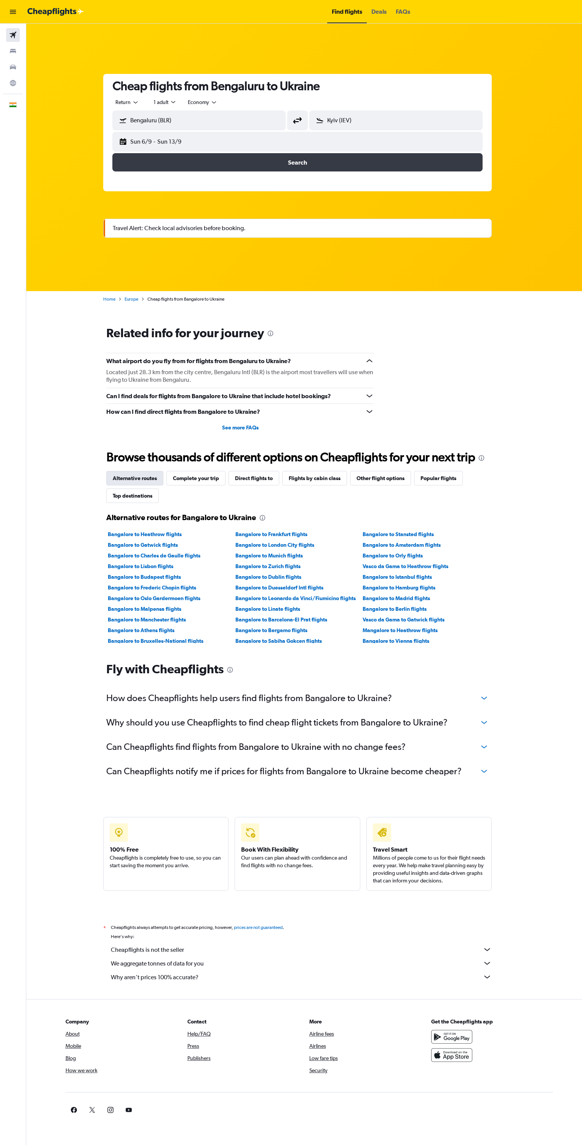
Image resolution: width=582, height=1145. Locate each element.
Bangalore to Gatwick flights (150, 545)
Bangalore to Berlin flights (401, 609)
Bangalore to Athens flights (148, 630)
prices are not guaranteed (265, 927)
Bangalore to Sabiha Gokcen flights (285, 641)
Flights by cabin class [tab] (321, 478)
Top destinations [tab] (139, 496)
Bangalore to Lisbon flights (147, 566)
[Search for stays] (13, 51)
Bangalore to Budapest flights (151, 577)
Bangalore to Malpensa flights (151, 609)
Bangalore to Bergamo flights (278, 630)
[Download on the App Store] (459, 1055)
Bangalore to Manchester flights (154, 620)
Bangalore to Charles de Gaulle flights (161, 555)
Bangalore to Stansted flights (405, 534)
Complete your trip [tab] (203, 478)
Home (116, 299)
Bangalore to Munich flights (275, 555)
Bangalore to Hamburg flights (405, 588)
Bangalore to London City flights (281, 545)
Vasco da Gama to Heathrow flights (412, 566)
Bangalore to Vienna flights (402, 641)
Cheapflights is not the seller (308, 949)
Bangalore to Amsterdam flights (408, 545)
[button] (13, 11)
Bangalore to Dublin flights (275, 577)
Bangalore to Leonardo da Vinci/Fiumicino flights (302, 598)
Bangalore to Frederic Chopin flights (159, 588)
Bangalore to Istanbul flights (404, 577)
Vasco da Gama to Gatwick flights (410, 620)
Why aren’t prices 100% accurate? (308, 977)
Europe (138, 299)
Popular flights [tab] (445, 478)
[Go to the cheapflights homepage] (55, 12)
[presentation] (277, 333)
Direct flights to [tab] (261, 478)
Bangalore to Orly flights (399, 555)
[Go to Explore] (13, 83)
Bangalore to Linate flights (274, 609)
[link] (447, 1110)
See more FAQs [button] (247, 427)
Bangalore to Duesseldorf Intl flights (286, 588)
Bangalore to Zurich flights (274, 566)
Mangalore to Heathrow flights (406, 630)
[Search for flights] (13, 35)
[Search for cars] (13, 67)
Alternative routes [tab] (142, 478)
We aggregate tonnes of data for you (308, 963)
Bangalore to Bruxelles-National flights (162, 641)
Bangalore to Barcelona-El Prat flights (288, 620)
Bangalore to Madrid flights (403, 598)
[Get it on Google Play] (459, 1037)
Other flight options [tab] (387, 478)
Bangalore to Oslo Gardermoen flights (161, 598)
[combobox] (134, 102)
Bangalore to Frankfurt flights (278, 534)
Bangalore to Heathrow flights (152, 534)
